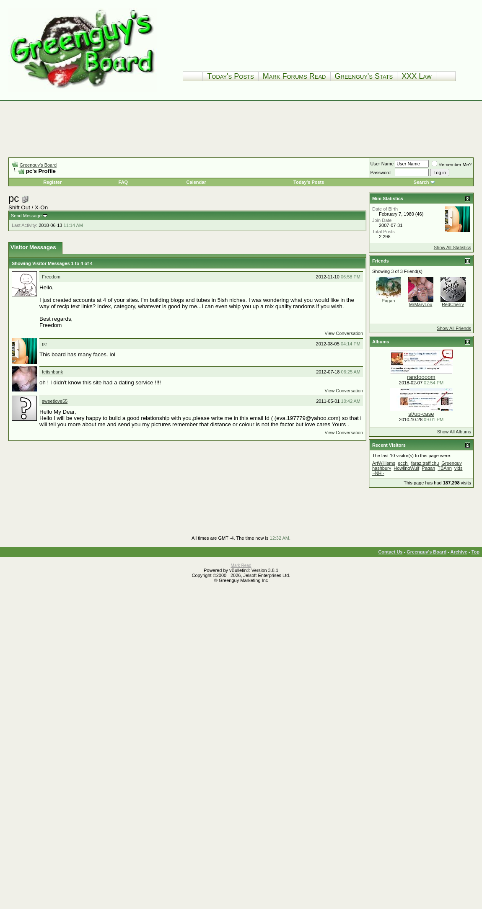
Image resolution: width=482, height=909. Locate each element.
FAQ (123, 182)
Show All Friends (454, 328)
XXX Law (417, 76)
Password (381, 172)
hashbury (381, 468)
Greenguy (451, 463)
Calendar (196, 182)
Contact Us (390, 551)
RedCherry (453, 304)
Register (52, 182)
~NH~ (378, 473)
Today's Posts (230, 76)
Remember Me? (452, 164)
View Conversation (343, 333)
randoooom (421, 377)
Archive (459, 551)
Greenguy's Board (38, 164)
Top (475, 551)
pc (44, 343)
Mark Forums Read (294, 76)
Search (421, 182)
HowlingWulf (406, 468)
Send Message (26, 215)
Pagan (388, 300)
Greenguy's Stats (364, 76)
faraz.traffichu (425, 463)
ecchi (403, 463)
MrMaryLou (421, 304)
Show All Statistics (452, 247)
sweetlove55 (54, 401)
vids (458, 468)
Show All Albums (454, 431)
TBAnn (445, 468)
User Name (382, 163)
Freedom (51, 276)
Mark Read (241, 565)
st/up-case (421, 414)
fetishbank (52, 371)
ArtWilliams (383, 463)
